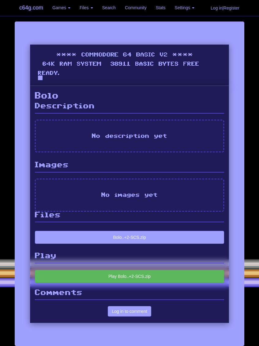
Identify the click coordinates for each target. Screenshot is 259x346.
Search (109, 7)
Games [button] (61, 7)
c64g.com (31, 8)
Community (136, 7)
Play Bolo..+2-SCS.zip (129, 276)
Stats (161, 7)
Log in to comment (129, 311)
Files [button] (86, 7)
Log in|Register (225, 8)
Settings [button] (184, 7)
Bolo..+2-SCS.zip (129, 237)
